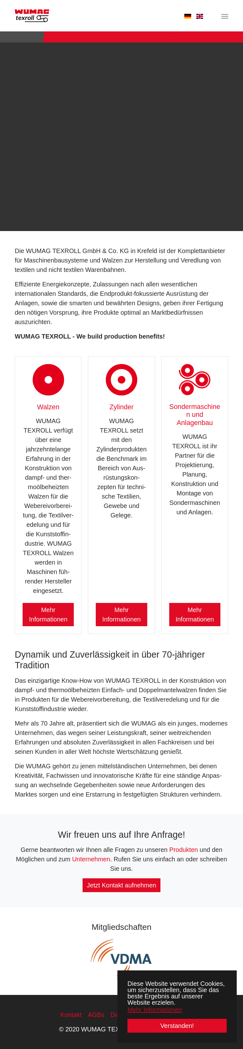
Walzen (48, 407)
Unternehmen (91, 859)
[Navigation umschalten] (224, 16)
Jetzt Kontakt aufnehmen (121, 885)
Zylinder (122, 407)
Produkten (183, 849)
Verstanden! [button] (177, 1025)
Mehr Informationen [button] (154, 1009)
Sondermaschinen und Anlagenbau (194, 415)
